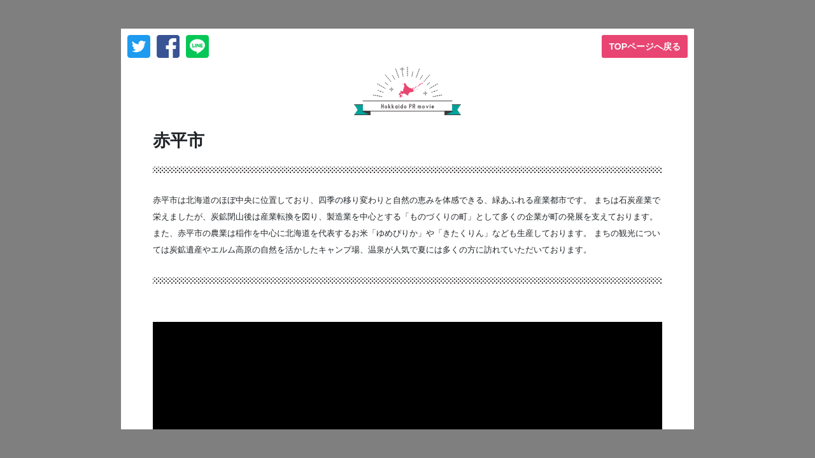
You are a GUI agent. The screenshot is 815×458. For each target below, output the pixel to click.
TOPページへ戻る (645, 46)
